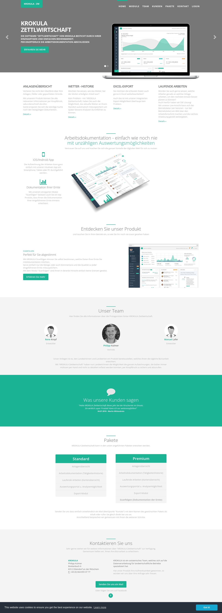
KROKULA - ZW (31, 3)
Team (145, 6)
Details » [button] (27, 114)
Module (134, 6)
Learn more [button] (100, 607)
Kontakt (183, 6)
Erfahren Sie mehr (35, 276)
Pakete (169, 6)
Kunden (157, 6)
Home (122, 6)
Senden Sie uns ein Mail (111, 584)
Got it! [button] (207, 607)
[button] (6, 36)
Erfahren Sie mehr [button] (34, 49)
